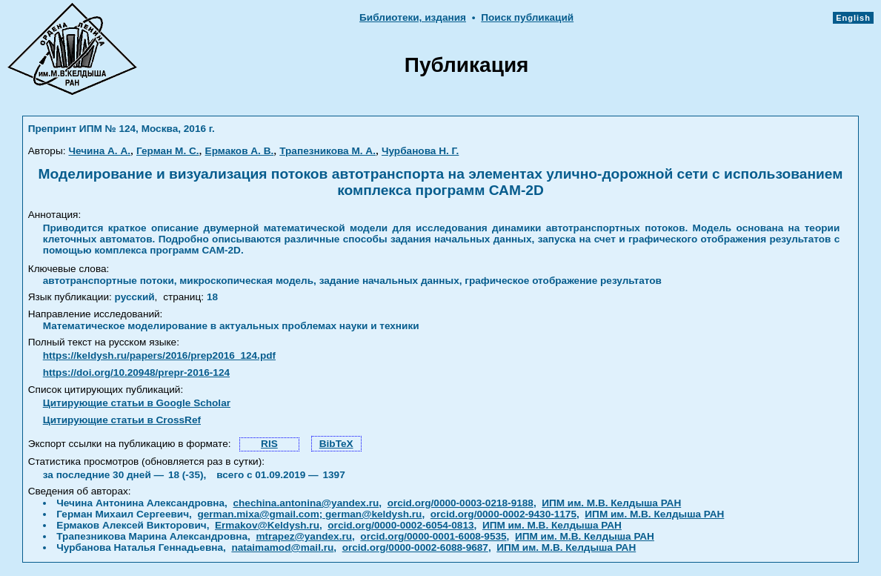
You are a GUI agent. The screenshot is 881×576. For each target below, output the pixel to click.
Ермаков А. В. (239, 150)
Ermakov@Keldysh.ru (267, 525)
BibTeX (336, 443)
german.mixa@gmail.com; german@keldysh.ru (309, 514)
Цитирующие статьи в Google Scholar (136, 402)
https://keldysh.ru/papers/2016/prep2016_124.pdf (159, 355)
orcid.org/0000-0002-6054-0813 (400, 525)
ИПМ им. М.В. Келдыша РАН (611, 503)
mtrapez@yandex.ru (304, 536)
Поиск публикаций (527, 17)
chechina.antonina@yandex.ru (306, 503)
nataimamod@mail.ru (282, 547)
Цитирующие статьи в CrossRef (122, 420)
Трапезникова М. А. (327, 150)
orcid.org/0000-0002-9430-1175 (503, 514)
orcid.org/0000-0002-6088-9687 (415, 547)
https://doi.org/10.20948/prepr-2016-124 (136, 372)
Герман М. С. (167, 150)
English (853, 17)
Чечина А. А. (99, 150)
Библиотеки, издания (412, 17)
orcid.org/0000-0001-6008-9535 (433, 536)
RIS (269, 443)
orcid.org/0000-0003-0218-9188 (460, 503)
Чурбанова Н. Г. (420, 150)
